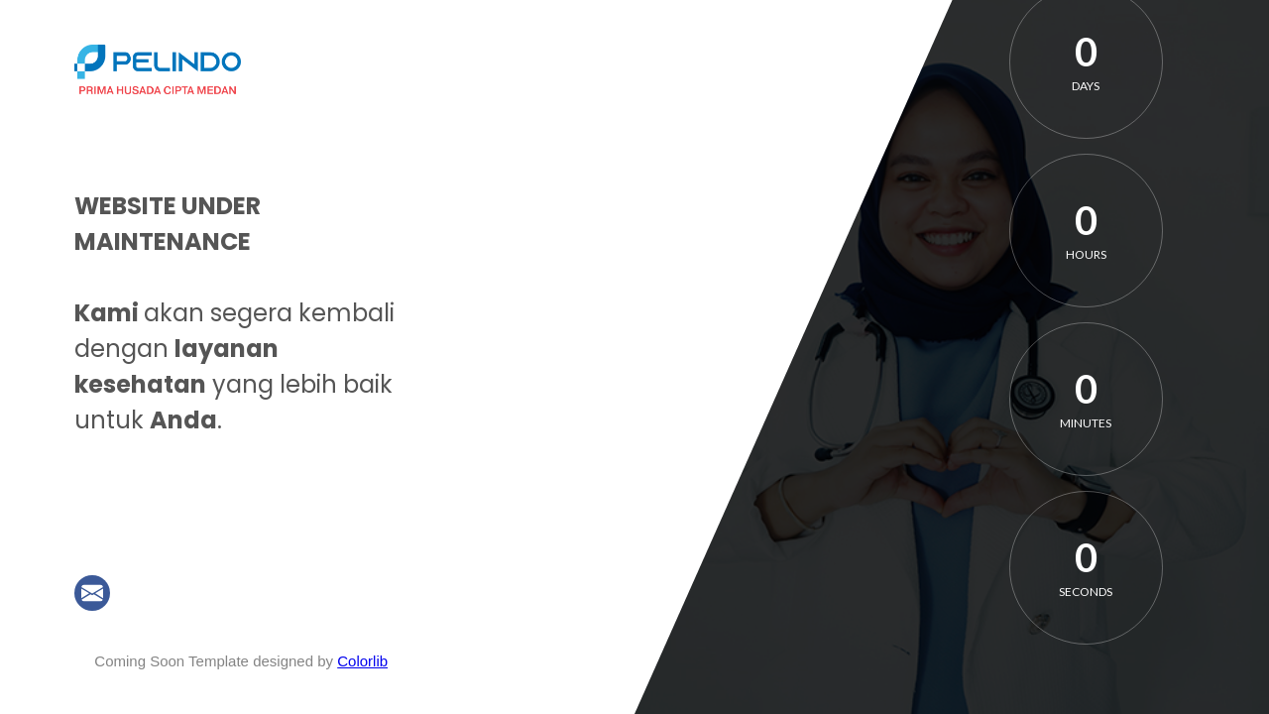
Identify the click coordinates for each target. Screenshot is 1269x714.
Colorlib (362, 661)
